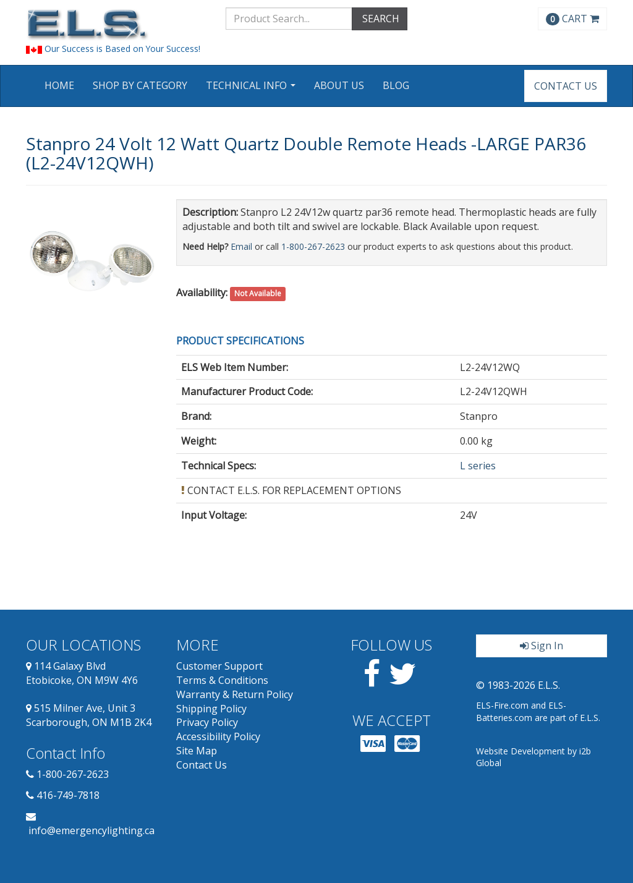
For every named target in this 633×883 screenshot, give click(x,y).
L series (478, 465)
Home (59, 85)
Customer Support (219, 666)
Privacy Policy (207, 722)
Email (241, 246)
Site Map (196, 750)
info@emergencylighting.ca (91, 830)
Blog (396, 85)
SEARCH (379, 18)
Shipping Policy (211, 708)
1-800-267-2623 (313, 246)
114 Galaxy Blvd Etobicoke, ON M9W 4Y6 (82, 673)
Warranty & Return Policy (234, 694)
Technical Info (252, 89)
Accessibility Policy (218, 736)
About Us (339, 85)
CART (572, 18)
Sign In (541, 645)
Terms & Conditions (222, 680)
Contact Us (565, 86)
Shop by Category (140, 85)
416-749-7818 (68, 795)
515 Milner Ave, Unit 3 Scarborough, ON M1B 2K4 (88, 715)
